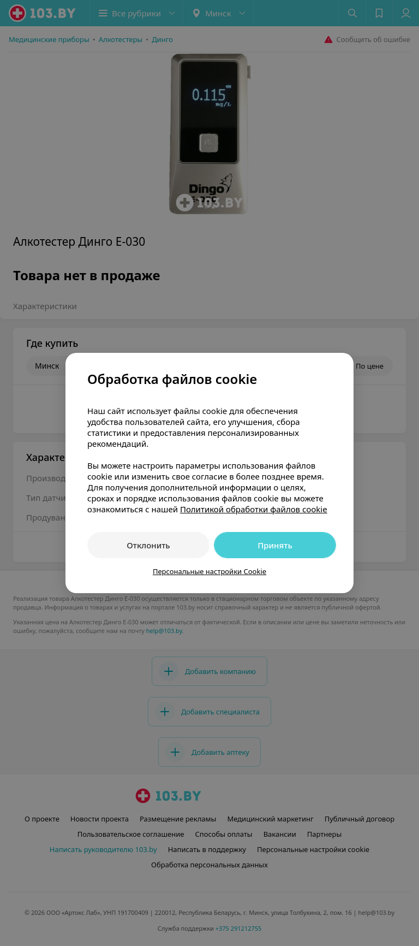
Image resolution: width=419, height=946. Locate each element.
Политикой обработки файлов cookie (253, 509)
